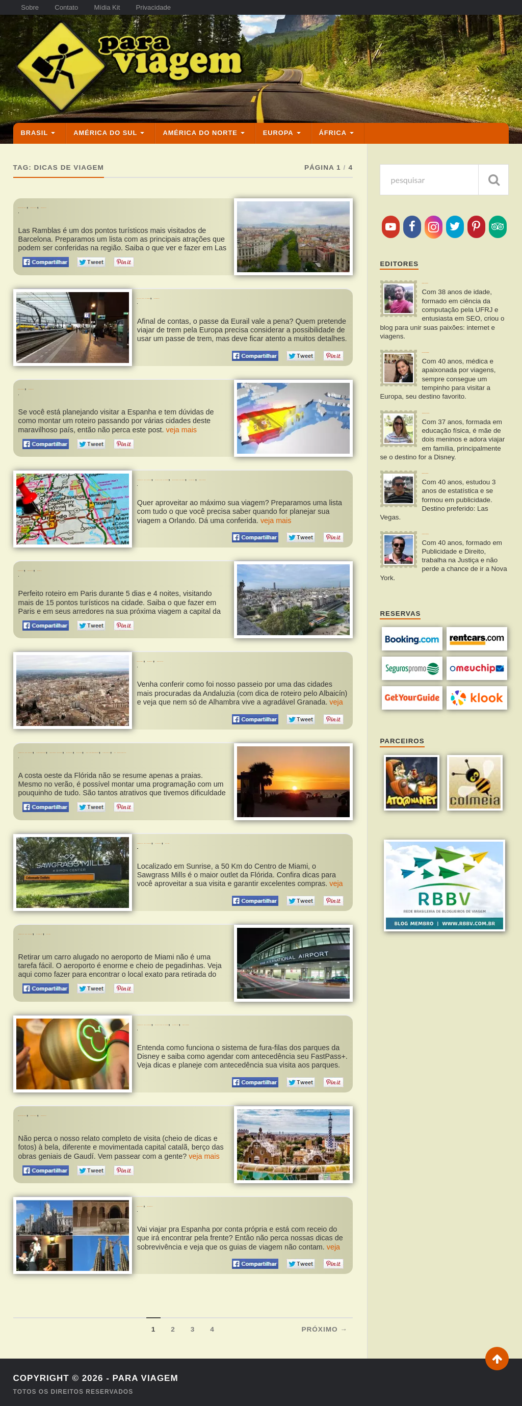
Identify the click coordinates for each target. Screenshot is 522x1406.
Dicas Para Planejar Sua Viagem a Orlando (204, 482)
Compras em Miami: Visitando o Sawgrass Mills (212, 849)
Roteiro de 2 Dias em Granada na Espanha (203, 664)
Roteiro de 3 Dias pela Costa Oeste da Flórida (88, 761)
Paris (85, 561)
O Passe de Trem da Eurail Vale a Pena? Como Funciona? (226, 294)
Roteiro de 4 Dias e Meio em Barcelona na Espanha (97, 1121)
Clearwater (104, 743)
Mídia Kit (123, 8)
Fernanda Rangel (452, 341)
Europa (278, 119)
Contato (76, 8)
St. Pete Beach (168, 749)
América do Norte (200, 119)
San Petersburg (74, 749)
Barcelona (37, 192)
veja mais (181, 415)
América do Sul (105, 119)
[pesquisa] (444, 165)
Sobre (33, 8)
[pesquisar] (493, 165)
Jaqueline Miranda (454, 410)
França (59, 561)
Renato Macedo (449, 479)
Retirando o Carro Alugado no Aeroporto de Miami (98, 940)
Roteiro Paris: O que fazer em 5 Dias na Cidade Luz (98, 573)
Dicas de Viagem (164, 283)
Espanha (74, 192)
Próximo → (324, 1325)
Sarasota (122, 749)
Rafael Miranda (448, 273)
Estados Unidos (288, 464)
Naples (30, 749)
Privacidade (177, 8)
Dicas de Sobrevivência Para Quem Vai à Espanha (214, 1212)
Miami (242, 837)
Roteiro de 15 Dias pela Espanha (68, 385)
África (333, 119)
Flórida (332, 464)
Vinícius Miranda (450, 538)
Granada (214, 652)
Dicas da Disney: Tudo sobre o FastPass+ (200, 1030)
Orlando (152, 471)
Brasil (34, 119)
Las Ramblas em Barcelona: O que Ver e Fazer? (92, 204)
